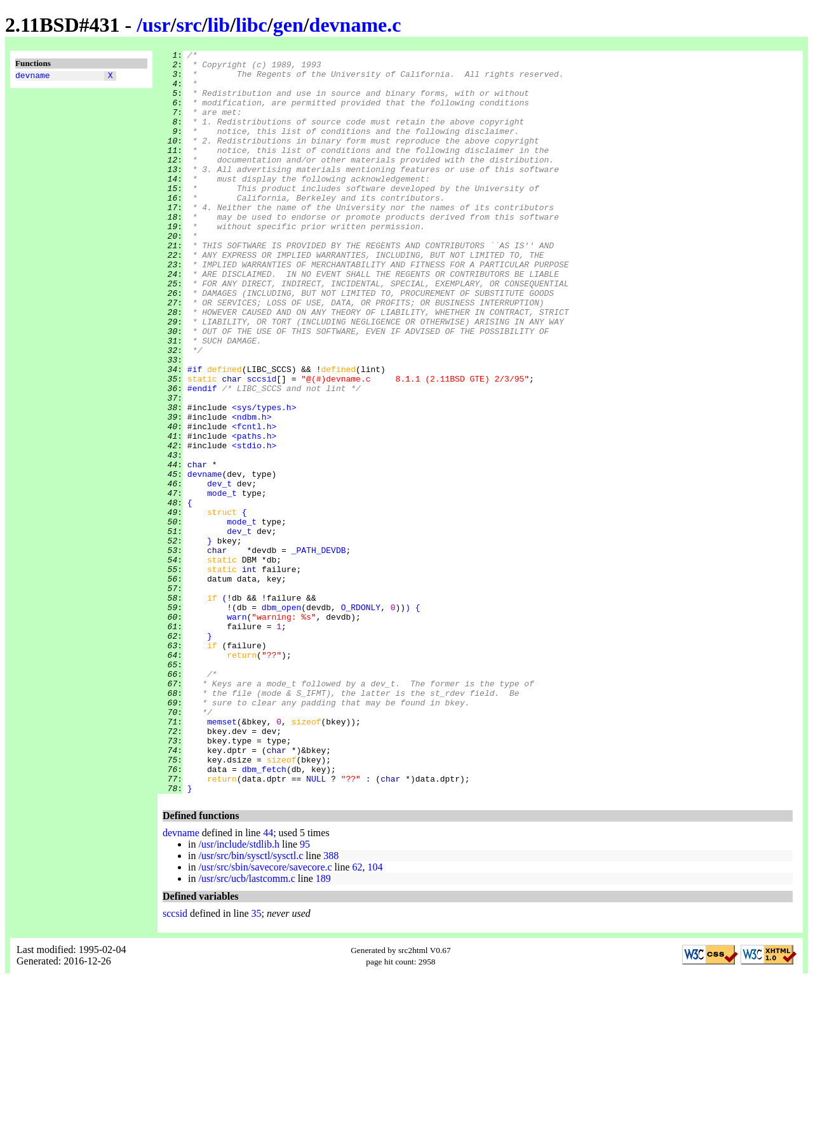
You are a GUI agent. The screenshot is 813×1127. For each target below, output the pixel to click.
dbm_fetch (264, 913)
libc (251, 24)
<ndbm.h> (251, 491)
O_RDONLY (360, 719)
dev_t (219, 571)
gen (288, 24)
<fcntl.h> (254, 502)
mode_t (222, 582)
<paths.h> (254, 513)
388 (331, 1004)
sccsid (261, 445)
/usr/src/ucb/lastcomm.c (246, 1027)
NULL (316, 925)
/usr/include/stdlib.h (238, 992)
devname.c (355, 24)
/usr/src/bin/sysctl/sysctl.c (250, 1004)
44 (268, 981)
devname (32, 77)
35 (257, 1062)
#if (194, 433)
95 (305, 992)
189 (323, 1027)
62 (358, 1015)
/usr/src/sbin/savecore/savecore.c (265, 1015)
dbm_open (281, 719)
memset (222, 856)
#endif (202, 456)
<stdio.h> (254, 525)
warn (236, 731)
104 (375, 1015)
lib (219, 24)
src (188, 24)
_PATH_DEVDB (319, 651)
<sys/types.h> (264, 479)
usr (156, 24)
